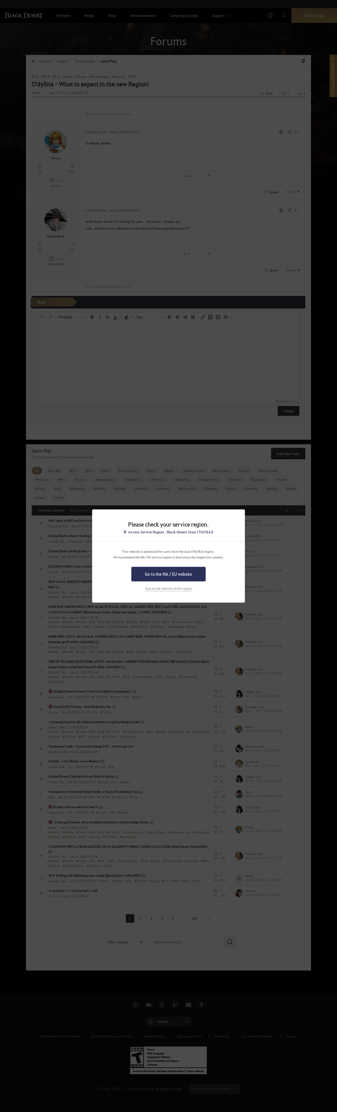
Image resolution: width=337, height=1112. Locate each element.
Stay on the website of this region (168, 588)
